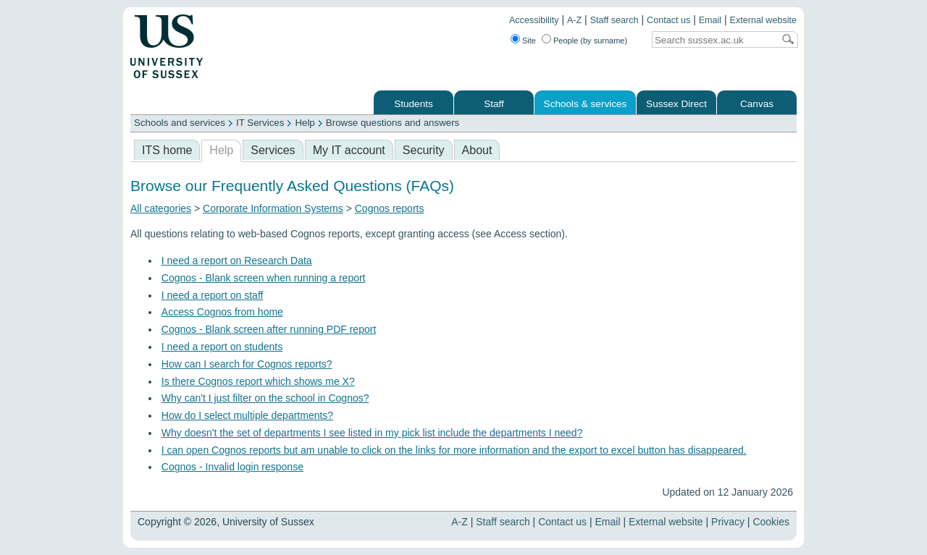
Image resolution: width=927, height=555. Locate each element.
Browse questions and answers (392, 122)
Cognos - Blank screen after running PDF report (269, 329)
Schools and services (179, 122)
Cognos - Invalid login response (232, 467)
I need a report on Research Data (237, 260)
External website (763, 20)
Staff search (614, 20)
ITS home (167, 150)
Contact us (668, 20)
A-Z (574, 20)
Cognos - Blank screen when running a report (264, 278)
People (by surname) (590, 40)
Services (273, 150)
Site (529, 40)
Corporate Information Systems (273, 208)
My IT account (349, 150)
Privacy (727, 522)
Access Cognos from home (222, 312)
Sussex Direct (676, 103)
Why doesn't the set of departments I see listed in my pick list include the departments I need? (372, 433)
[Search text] (713, 40)
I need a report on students (222, 346)
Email (710, 20)
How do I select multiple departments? (247, 415)
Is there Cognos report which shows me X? (258, 381)
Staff (494, 103)
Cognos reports (389, 208)
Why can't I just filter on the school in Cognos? (265, 398)
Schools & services (585, 103)
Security (424, 150)
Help (304, 122)
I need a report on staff (213, 295)
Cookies (770, 522)
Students (413, 103)
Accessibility (534, 20)
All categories (160, 208)
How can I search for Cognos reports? (247, 364)
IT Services (260, 122)
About (477, 150)
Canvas (756, 103)
